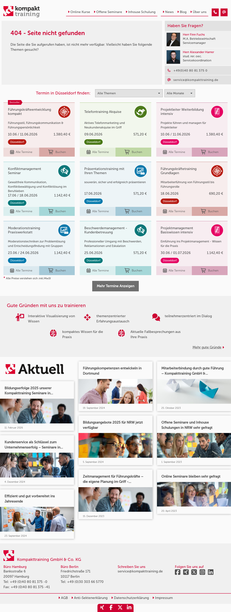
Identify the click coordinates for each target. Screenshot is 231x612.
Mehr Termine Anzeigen (115, 286)
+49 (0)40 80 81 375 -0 (28, 582)
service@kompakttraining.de (140, 571)
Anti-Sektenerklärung (89, 598)
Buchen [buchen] (57, 152)
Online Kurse (79, 12)
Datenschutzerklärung (130, 598)
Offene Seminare (108, 12)
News (168, 12)
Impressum (162, 598)
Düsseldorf (17, 142)
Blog (182, 12)
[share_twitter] (120, 608)
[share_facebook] (111, 608)
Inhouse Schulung (141, 12)
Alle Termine (21, 152)
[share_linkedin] (129, 608)
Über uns (198, 12)
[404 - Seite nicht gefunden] (215, 12)
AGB (63, 598)
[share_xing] (101, 608)
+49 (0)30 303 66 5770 (85, 582)
